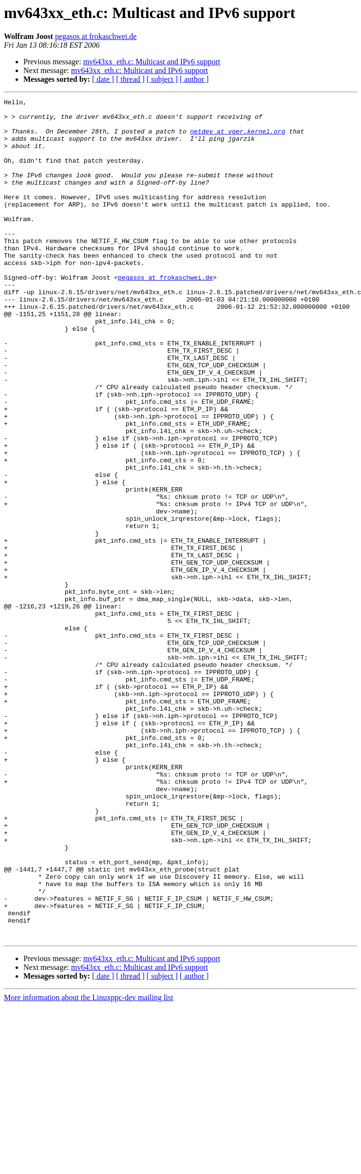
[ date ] (103, 79)
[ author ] (194, 79)
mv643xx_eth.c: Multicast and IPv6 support (151, 61)
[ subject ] (162, 79)
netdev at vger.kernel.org (237, 138)
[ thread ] (130, 79)
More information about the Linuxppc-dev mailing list (88, 1165)
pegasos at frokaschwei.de (96, 36)
